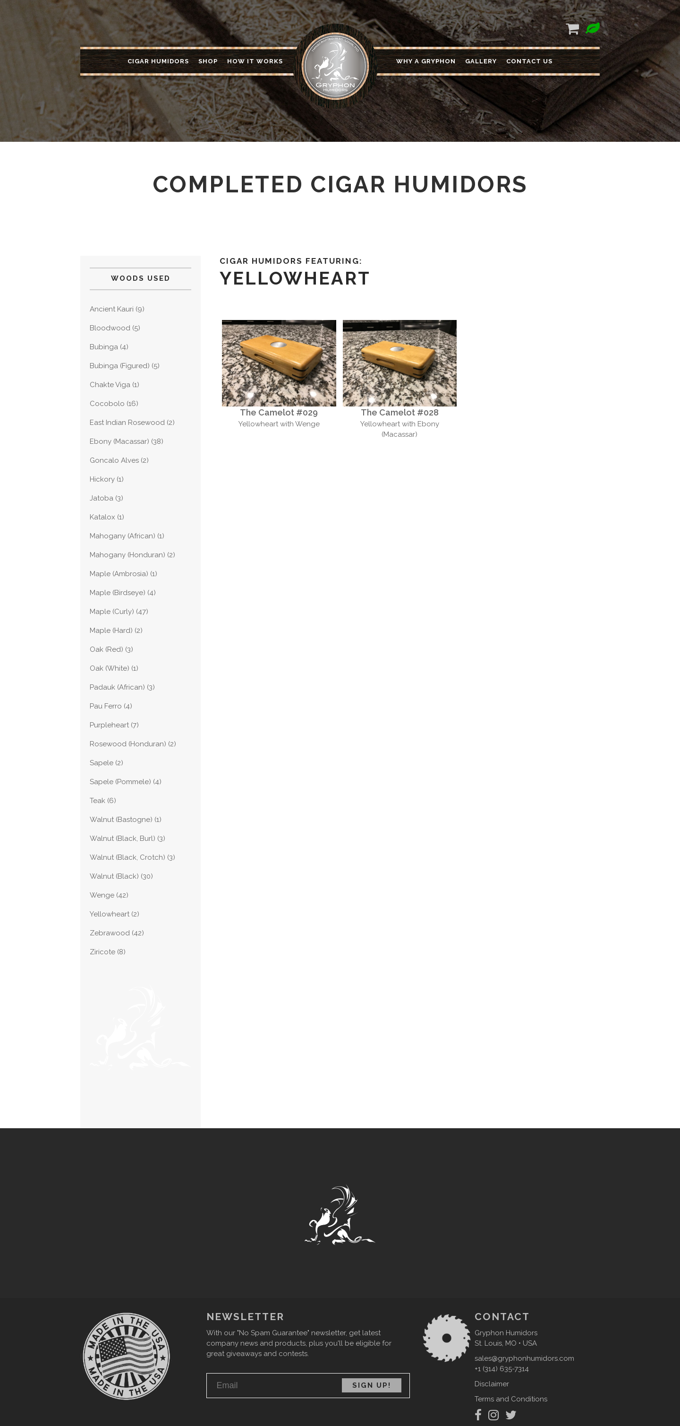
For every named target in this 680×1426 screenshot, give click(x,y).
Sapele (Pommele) (120, 782)
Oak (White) (109, 668)
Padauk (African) (117, 687)
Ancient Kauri (112, 309)
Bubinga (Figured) (120, 366)
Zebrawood (110, 933)
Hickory (102, 479)
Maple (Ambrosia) (119, 574)
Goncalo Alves (114, 460)
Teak (97, 800)
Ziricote (102, 952)
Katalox (102, 517)
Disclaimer (492, 1384)
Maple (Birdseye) (117, 592)
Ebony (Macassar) (119, 441)
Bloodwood (110, 328)
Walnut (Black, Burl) (122, 838)
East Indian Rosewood (127, 422)
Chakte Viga (110, 384)
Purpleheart (109, 725)
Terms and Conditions (511, 1399)
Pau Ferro (106, 706)
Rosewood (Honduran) (128, 744)
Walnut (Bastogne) (121, 819)
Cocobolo (107, 403)
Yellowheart (109, 914)
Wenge (102, 895)
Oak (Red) (106, 649)
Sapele (101, 763)
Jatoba (101, 498)
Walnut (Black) (114, 876)
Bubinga (104, 347)
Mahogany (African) (122, 536)
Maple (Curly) (112, 611)
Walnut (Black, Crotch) (127, 857)
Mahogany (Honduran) (127, 555)
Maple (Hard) (111, 630)
